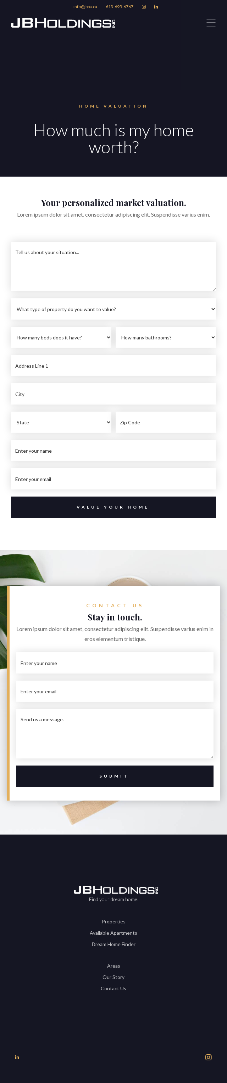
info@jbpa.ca (85, 6)
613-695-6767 (119, 6)
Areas (113, 966)
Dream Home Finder (113, 944)
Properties (114, 921)
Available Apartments (113, 933)
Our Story (113, 977)
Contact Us (113, 988)
